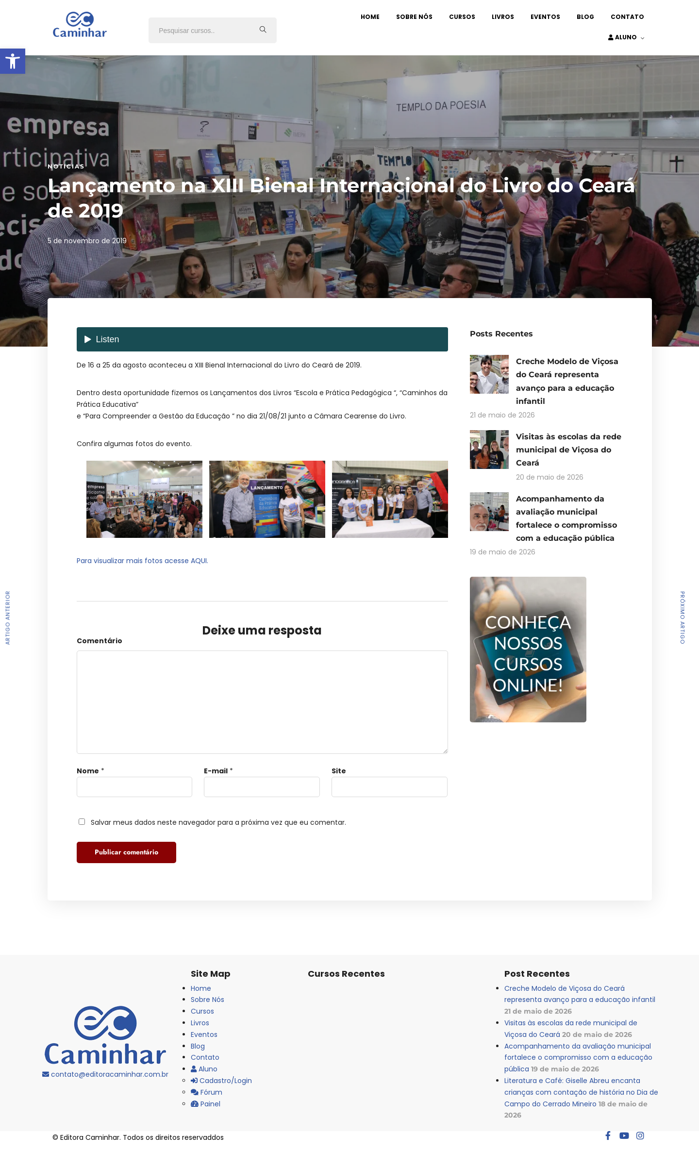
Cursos (462, 17)
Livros (503, 17)
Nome (88, 771)
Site (339, 771)
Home (370, 17)
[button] (12, 61)
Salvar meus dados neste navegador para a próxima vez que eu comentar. (218, 822)
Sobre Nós (414, 17)
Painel (205, 1104)
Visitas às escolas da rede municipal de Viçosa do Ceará (568, 449)
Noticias (66, 166)
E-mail (216, 771)
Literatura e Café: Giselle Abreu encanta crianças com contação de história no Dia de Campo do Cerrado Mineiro (581, 1092)
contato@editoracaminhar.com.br (105, 1074)
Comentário (99, 641)
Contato (627, 17)
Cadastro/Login (221, 1080)
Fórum (206, 1092)
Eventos (545, 17)
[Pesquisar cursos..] (263, 30)
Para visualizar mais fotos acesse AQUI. (142, 561)
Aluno (622, 37)
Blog (585, 17)
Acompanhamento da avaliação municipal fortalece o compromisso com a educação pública (578, 1057)
